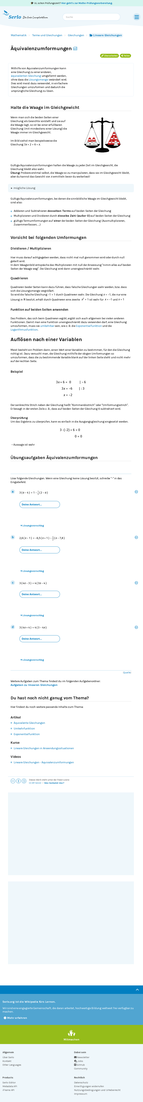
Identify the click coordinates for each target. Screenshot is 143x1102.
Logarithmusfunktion (24, 329)
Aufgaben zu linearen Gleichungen (34, 685)
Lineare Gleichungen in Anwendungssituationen (44, 748)
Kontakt (7, 1061)
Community (80, 1068)
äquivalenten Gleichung (26, 76)
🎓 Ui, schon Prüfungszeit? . (71, 3)
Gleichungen (76, 35)
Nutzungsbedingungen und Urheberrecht (97, 1090)
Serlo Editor (9, 1082)
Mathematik (19, 35)
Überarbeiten (109, 55)
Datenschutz (81, 1082)
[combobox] (91, 17)
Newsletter (81, 1057)
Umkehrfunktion (24, 728)
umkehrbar (47, 326)
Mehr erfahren (15, 1018)
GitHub (79, 1064)
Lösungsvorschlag (32, 525)
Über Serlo (8, 1057)
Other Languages (12, 1064)
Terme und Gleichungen (47, 35)
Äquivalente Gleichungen (29, 723)
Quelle (127, 672)
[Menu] (136, 17)
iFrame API (8, 1090)
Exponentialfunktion (89, 326)
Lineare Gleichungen (106, 35)
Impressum (80, 1093)
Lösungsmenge (38, 79)
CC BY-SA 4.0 (35, 783)
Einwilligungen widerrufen (89, 1086)
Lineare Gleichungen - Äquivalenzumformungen (44, 762)
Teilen (125, 55)
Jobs (78, 1061)
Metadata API (10, 1086)
